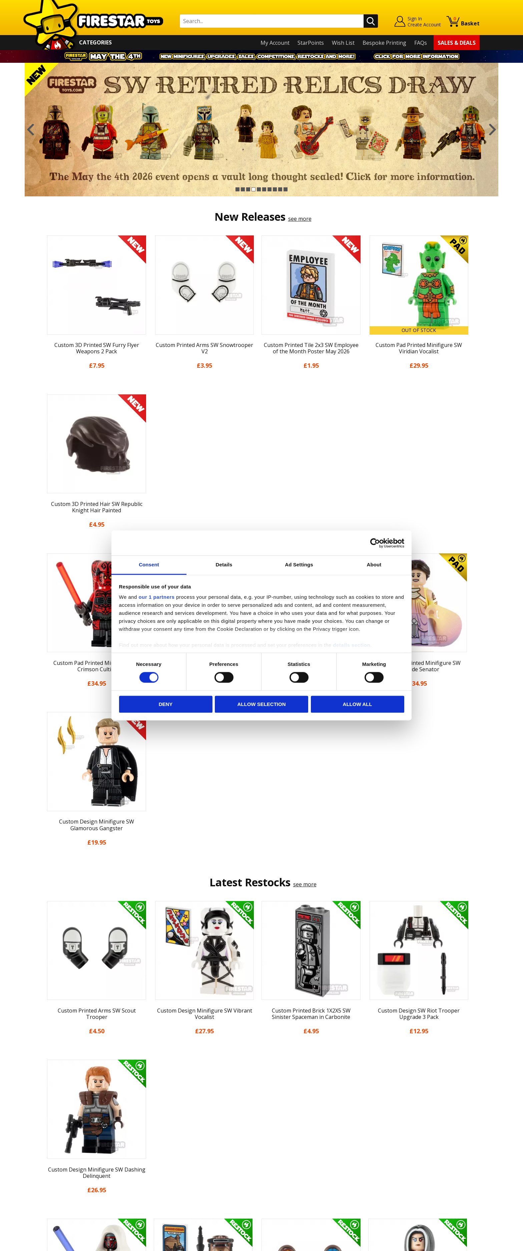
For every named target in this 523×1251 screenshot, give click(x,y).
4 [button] (253, 189)
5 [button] (259, 189)
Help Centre (167, 1115)
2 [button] (243, 189)
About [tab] (374, 564)
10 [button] (286, 189)
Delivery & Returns (66, 1152)
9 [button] (280, 189)
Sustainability (60, 1191)
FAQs (420, 42)
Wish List (343, 42)
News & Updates (64, 1133)
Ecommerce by (455, 1243)
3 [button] (248, 189)
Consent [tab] (149, 564)
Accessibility (58, 1181)
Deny (166, 704)
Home (50, 1104)
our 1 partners (157, 597)
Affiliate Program (173, 1187)
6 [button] (264, 189)
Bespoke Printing (384, 42)
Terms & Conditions (68, 1162)
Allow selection (261, 704)
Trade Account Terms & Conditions (196, 1176)
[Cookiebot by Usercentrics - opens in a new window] (375, 543)
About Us (55, 1123)
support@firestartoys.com (185, 1137)
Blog (49, 1142)
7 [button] (270, 189)
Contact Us (166, 1104)
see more (300, 218)
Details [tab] (224, 564)
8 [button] (275, 189)
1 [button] (237, 189)
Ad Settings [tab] (299, 564)
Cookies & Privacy (65, 1172)
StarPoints (311, 42)
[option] (261, 129)
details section (351, 645)
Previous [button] (30, 129)
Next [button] (492, 129)
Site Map (54, 1200)
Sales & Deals (457, 42)
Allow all (357, 704)
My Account (275, 42)
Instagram (314, 1130)
